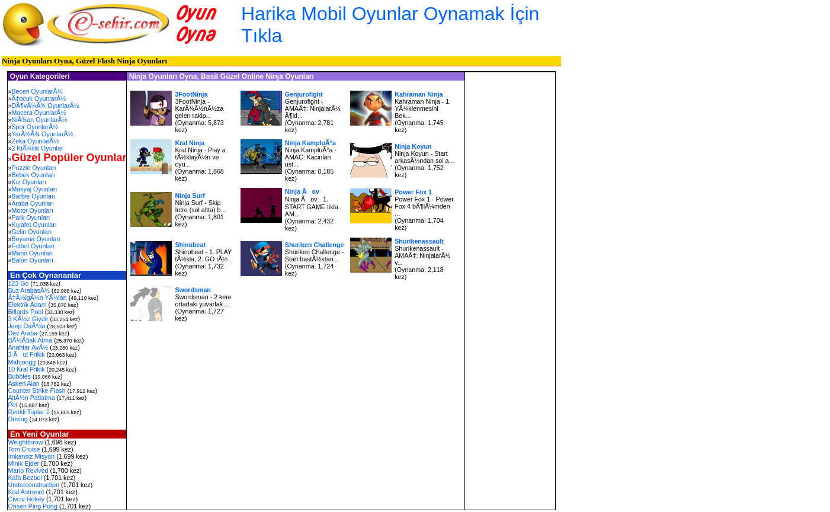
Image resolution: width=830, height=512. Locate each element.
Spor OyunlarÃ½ (34, 126)
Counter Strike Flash (36, 390)
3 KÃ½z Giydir (28, 318)
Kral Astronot (26, 491)
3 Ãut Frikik (26, 354)
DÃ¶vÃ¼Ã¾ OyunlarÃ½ (45, 105)
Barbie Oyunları (33, 196)
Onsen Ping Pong (32, 506)
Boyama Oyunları (35, 238)
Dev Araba (22, 333)
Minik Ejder (23, 463)
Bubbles (19, 376)
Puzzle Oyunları (33, 167)
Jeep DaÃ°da (26, 325)
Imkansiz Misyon (31, 456)
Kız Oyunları (28, 181)
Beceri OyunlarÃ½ (36, 91)
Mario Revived (28, 470)
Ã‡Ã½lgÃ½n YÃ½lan (37, 297)
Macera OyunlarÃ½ (38, 112)
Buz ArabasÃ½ (29, 290)
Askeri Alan (23, 383)
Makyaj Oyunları (34, 189)
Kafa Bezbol (24, 477)
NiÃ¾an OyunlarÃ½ (39, 119)
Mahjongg (22, 362)
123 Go (18, 283)
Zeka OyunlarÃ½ (35, 141)
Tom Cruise (24, 449)
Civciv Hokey (26, 499)
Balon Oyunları (32, 260)
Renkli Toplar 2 (28, 411)
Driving (17, 419)
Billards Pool (25, 311)
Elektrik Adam (27, 304)
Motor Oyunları (32, 210)
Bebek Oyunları (33, 174)
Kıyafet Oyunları (33, 224)
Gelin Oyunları (31, 231)
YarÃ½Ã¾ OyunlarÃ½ (42, 133)
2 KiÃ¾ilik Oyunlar (37, 148)
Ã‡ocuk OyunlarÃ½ (38, 98)
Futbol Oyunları (33, 245)
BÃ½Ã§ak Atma (30, 340)
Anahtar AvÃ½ (28, 347)
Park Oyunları (30, 217)
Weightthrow (25, 442)
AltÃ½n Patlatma (31, 397)
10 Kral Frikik (26, 369)
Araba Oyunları (32, 203)
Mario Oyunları (32, 253)
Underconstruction (33, 484)
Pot (12, 404)
